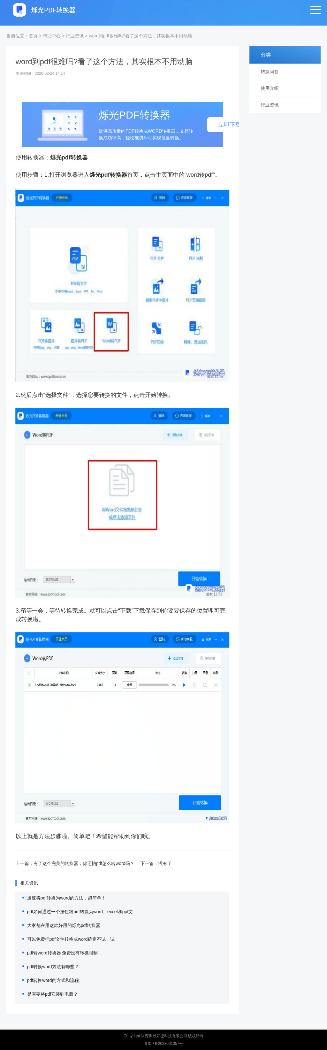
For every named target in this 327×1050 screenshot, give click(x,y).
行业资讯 (75, 35)
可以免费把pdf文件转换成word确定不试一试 (60, 939)
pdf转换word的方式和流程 (42, 980)
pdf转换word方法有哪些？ (42, 966)
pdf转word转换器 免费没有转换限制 (52, 952)
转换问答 (273, 71)
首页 (33, 35)
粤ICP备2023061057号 (163, 1043)
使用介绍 (273, 88)
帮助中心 (52, 35)
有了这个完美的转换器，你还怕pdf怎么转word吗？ (73, 863)
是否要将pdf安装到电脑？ (42, 994)
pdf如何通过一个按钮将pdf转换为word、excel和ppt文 (69, 911)
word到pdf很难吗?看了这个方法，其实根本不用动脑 (140, 35)
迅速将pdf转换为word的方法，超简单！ (56, 897)
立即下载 (219, 124)
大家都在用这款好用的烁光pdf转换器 (53, 925)
